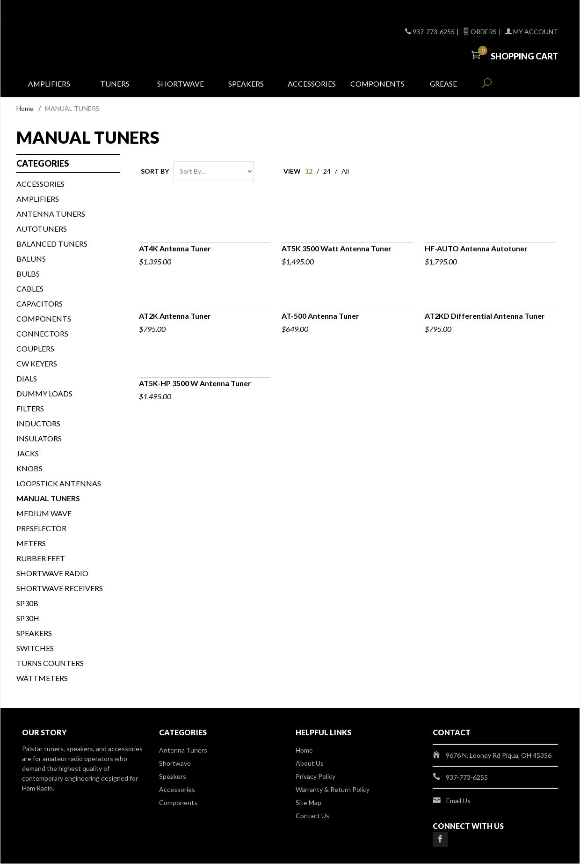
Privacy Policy (315, 777)
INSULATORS (39, 438)
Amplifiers (49, 85)
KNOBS (29, 468)
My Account (531, 32)
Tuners (115, 85)
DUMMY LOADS (44, 393)
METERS (31, 543)
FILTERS (30, 408)
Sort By (155, 172)
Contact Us (312, 816)
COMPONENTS (43, 319)
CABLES (30, 289)
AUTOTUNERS (41, 229)
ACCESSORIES (40, 184)
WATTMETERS (42, 678)
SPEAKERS (34, 633)
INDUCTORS (38, 423)
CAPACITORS (39, 304)
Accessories (312, 85)
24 (327, 172)
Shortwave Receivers (59, 588)
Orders (480, 32)
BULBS (28, 274)
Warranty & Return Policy (333, 790)
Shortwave (180, 85)
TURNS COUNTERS (50, 663)
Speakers (246, 85)
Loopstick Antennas (58, 483)
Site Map (308, 803)
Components (377, 85)
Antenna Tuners (50, 214)
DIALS (26, 378)
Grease (443, 85)
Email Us (458, 801)
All (345, 172)
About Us (310, 764)
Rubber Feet (40, 558)
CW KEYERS (36, 363)
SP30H (27, 618)
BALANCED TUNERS (51, 244)
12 (308, 172)
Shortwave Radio (52, 573)
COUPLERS (35, 348)
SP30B (27, 603)
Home (25, 109)
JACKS (27, 453)
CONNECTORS (42, 333)
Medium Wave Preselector (44, 521)
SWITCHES (35, 648)
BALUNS (31, 259)
